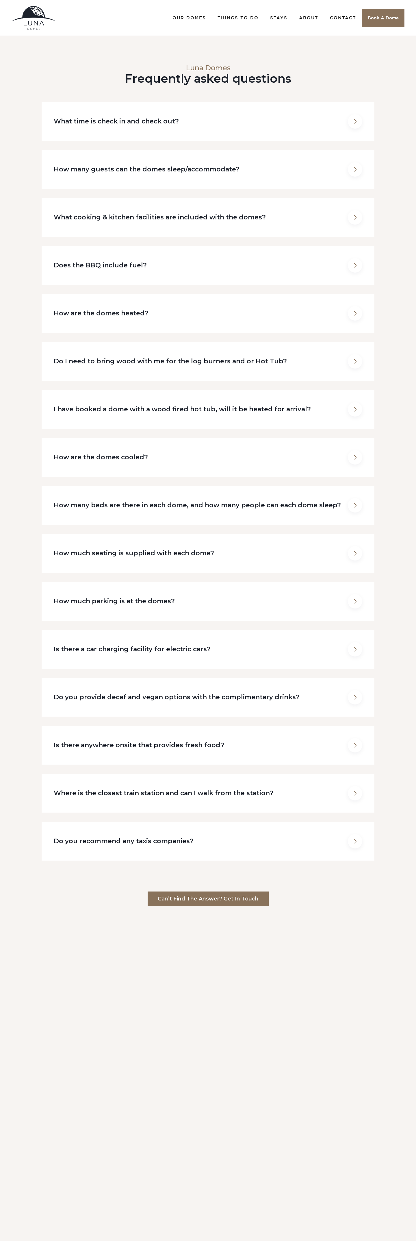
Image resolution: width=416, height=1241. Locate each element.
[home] (34, 18)
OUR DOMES (189, 17)
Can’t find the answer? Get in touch (208, 899)
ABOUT (308, 17)
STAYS (278, 17)
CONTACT (343, 17)
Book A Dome (383, 17)
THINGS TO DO (238, 17)
